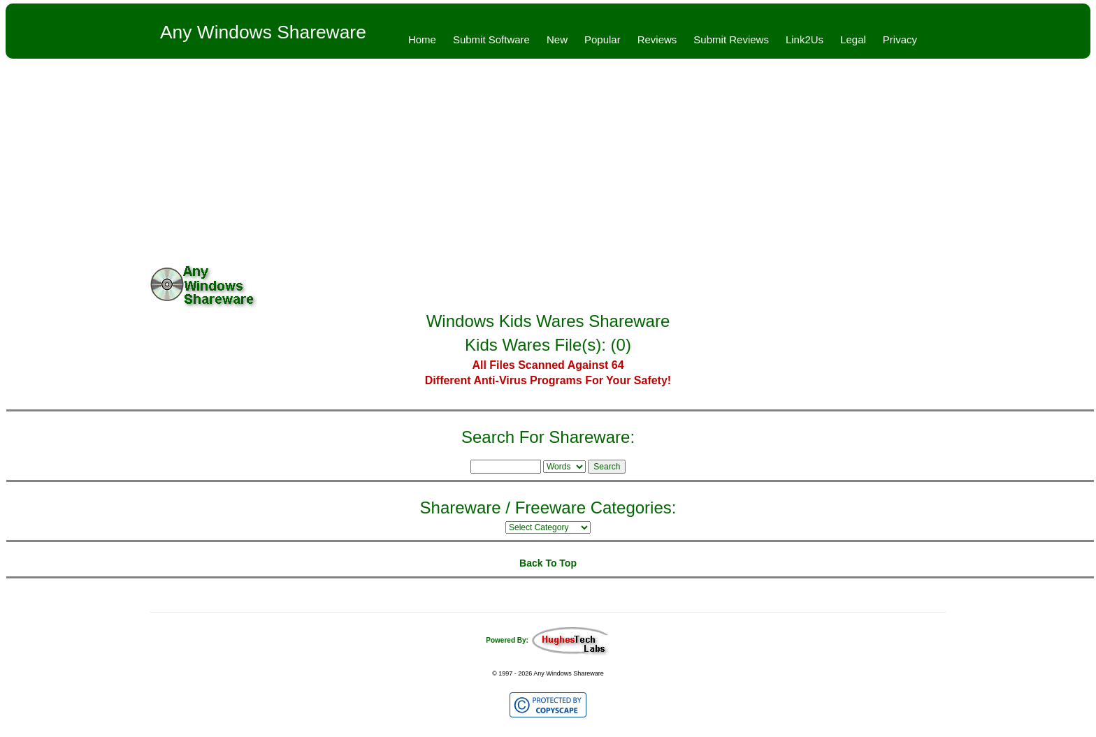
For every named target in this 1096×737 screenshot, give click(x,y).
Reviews (657, 39)
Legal (853, 39)
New (557, 39)
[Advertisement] (548, 163)
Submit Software (491, 39)
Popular (602, 39)
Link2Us (804, 39)
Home (422, 39)
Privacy (900, 39)
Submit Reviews (731, 39)
